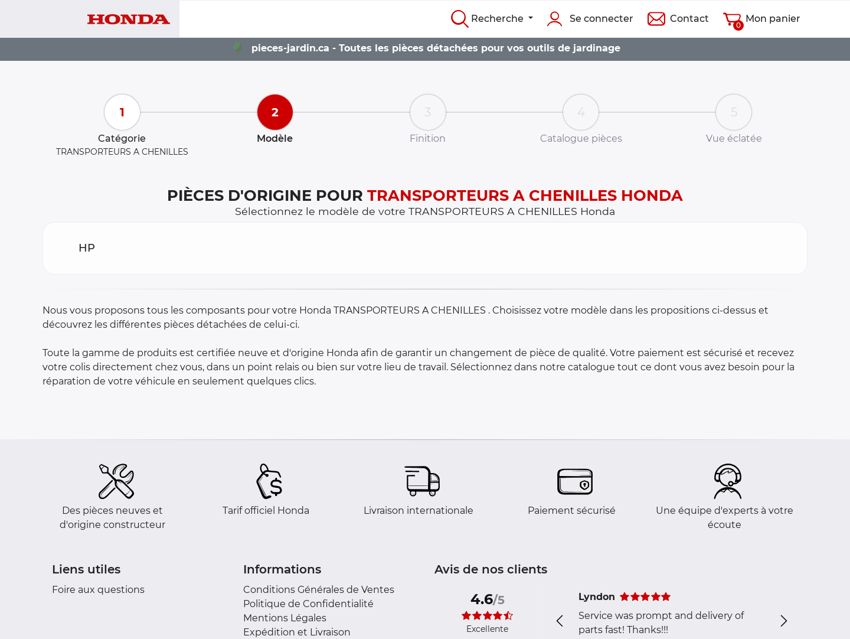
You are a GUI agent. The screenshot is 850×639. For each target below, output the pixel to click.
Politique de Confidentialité (308, 603)
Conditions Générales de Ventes (318, 589)
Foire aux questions (98, 589)
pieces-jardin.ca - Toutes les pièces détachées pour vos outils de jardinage (435, 48)
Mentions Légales (284, 618)
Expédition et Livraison (297, 632)
